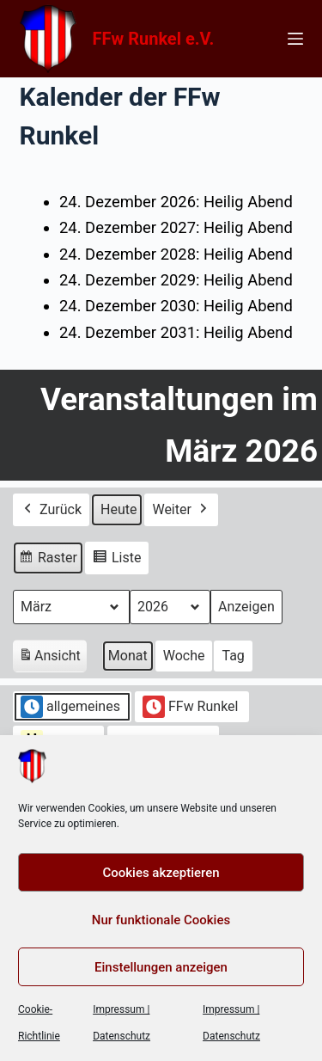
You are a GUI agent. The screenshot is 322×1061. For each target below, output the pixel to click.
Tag (233, 655)
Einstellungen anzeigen (161, 967)
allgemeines (70, 707)
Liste (116, 560)
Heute (118, 509)
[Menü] (295, 38)
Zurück (51, 510)
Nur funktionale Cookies (161, 920)
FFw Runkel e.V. (154, 38)
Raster (47, 560)
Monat (128, 655)
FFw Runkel (191, 707)
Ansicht (52, 658)
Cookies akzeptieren (160, 872)
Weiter (181, 510)
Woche (184, 655)
